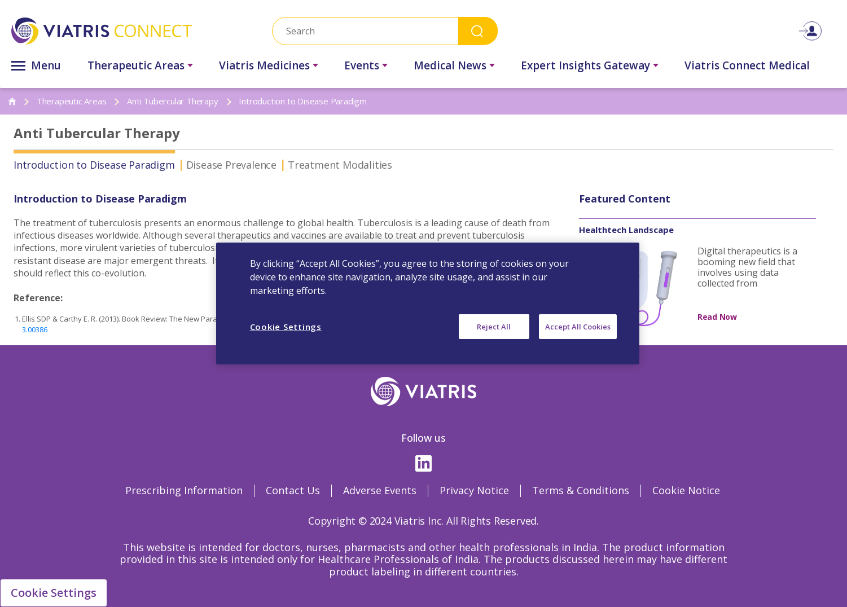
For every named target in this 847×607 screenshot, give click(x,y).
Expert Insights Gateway (585, 65)
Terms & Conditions (580, 490)
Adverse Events (379, 490)
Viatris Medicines (264, 65)
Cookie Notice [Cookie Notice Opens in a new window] (686, 490)
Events (361, 65)
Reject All (494, 327)
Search (478, 31)
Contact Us (293, 490)
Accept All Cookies (578, 327)
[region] (427, 303)
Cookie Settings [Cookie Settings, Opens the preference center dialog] (286, 326)
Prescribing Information (184, 490)
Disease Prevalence (231, 164)
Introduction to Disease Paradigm (94, 164)
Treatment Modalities (340, 164)
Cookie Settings (53, 592)
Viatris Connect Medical (747, 65)
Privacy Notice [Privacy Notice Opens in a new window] (474, 490)
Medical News (450, 65)
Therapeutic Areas (136, 65)
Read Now (717, 316)
